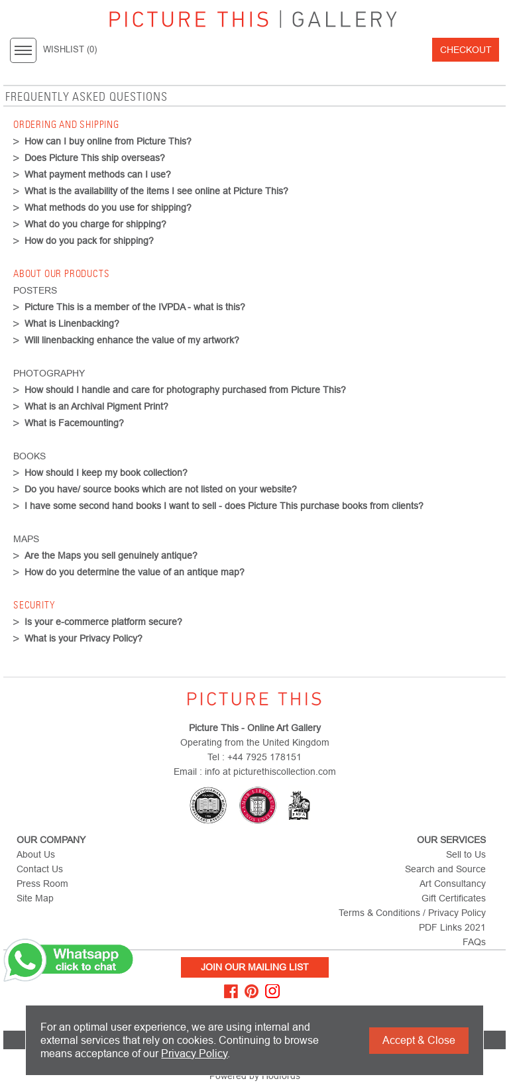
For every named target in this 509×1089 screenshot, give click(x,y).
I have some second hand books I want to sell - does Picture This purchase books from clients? (224, 505)
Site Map (35, 898)
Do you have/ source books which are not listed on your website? (161, 489)
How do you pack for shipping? (89, 240)
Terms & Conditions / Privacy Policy (412, 912)
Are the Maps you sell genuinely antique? (111, 555)
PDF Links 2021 (452, 927)
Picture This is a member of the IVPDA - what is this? (135, 307)
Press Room (42, 883)
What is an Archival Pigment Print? (96, 406)
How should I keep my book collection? (106, 472)
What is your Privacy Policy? (83, 638)
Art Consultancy (453, 883)
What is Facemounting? (74, 423)
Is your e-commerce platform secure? (103, 621)
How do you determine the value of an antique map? (135, 572)
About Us (36, 854)
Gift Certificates (454, 898)
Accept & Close (418, 1040)
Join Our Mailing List (255, 967)
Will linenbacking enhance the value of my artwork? (132, 340)
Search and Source (445, 869)
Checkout (466, 49)
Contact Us (40, 869)
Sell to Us (466, 854)
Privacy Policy (194, 1053)
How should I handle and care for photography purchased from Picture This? (185, 389)
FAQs (474, 942)
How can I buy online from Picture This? (108, 141)
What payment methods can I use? (98, 174)
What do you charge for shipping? (95, 224)
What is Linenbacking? (72, 323)
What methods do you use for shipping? (108, 207)
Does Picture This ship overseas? (95, 157)
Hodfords (281, 1075)
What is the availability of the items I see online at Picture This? (156, 191)
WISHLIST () (70, 49)
